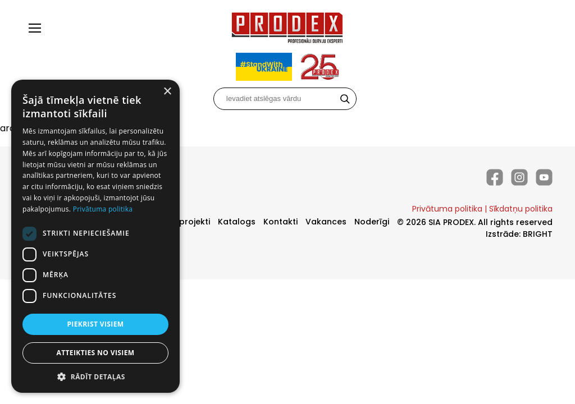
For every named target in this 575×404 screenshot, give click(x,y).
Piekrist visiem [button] (95, 324)
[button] (95, 376)
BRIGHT (538, 234)
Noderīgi (371, 221)
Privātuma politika (447, 208)
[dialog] (95, 236)
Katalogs (236, 221)
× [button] (167, 92)
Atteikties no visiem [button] (95, 352)
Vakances (325, 221)
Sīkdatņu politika (521, 208)
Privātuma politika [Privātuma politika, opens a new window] (103, 209)
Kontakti (280, 221)
